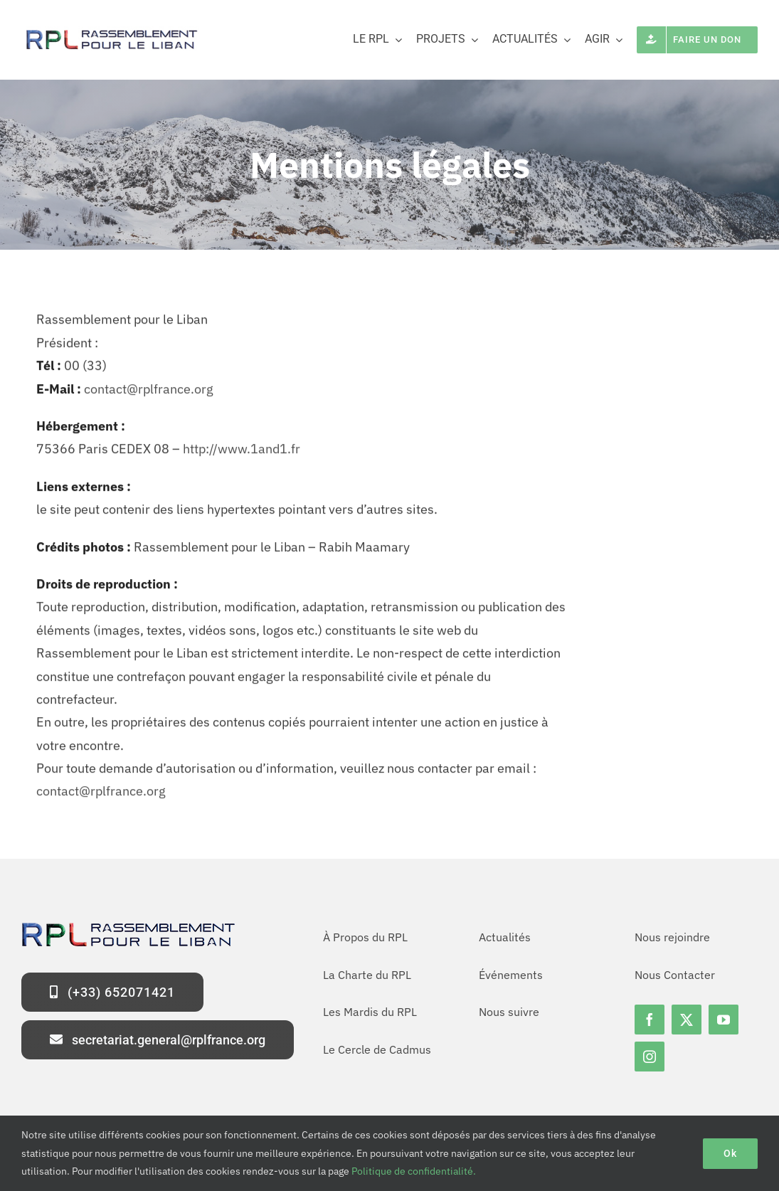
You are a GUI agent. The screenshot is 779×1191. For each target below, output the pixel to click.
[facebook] (649, 1019)
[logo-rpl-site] (110, 32)
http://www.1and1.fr (241, 452)
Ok (730, 1153)
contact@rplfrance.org (148, 391)
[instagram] (649, 1056)
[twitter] (686, 1019)
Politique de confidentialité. (413, 1171)
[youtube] (723, 1019)
